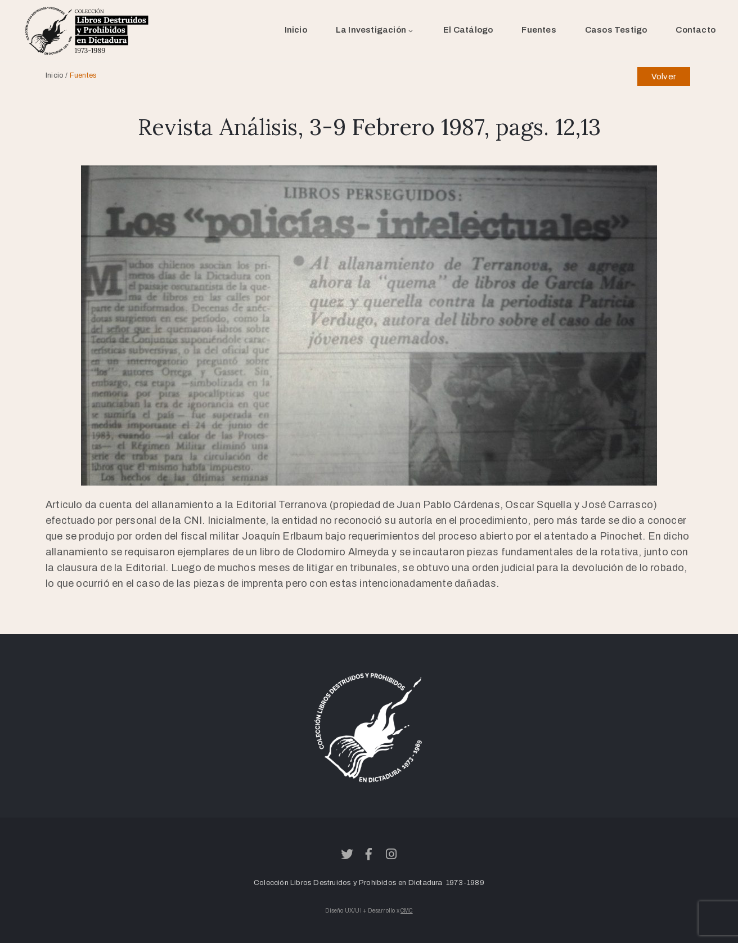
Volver (663, 76)
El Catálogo (468, 29)
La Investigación (375, 29)
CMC (406, 911)
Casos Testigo (616, 29)
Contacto (696, 29)
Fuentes (538, 29)
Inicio (296, 29)
